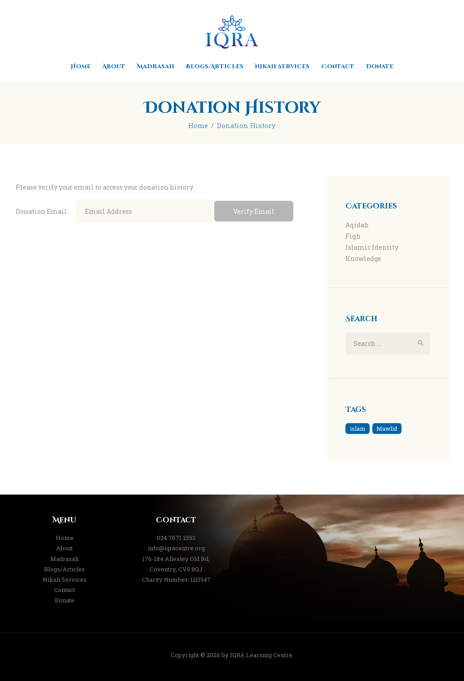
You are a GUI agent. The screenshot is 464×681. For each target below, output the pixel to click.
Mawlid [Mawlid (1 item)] (386, 428)
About (64, 548)
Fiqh (353, 236)
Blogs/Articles (64, 569)
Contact (64, 590)
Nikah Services (65, 579)
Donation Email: (42, 211)
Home (198, 125)
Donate (65, 600)
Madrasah (64, 559)
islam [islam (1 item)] (357, 428)
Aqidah (357, 225)
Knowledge (363, 258)
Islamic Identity (371, 247)
